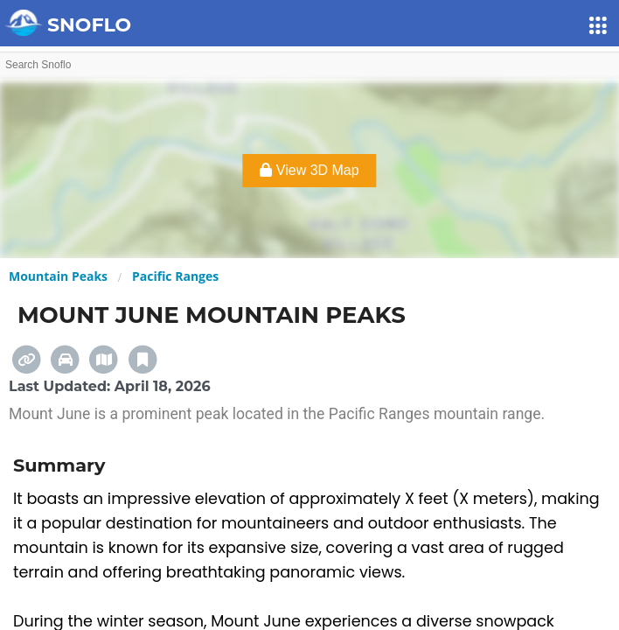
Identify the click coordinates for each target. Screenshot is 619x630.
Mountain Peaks (58, 276)
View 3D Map (309, 170)
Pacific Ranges (175, 276)
